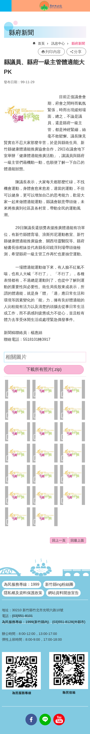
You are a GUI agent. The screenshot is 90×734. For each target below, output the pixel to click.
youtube (59, 714)
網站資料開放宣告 (63, 593)
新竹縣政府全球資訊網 (50, 6)
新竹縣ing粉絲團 (59, 584)
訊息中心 (58, 43)
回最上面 (77, 540)
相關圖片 (16, 357)
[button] (17, 389)
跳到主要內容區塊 (2, 2)
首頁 (41, 43)
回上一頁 (59, 540)
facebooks (31, 714)
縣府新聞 (78, 43)
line (45, 714)
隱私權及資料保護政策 (23, 593)
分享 (78, 52)
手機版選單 (6, 6)
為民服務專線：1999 (21, 584)
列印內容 (53, 52)
